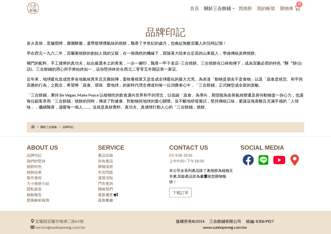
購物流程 (105, 166)
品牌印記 (34, 155)
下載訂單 (180, 192)
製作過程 (34, 177)
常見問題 (105, 172)
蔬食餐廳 (105, 200)
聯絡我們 (105, 189)
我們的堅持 (36, 161)
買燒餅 (245, 8)
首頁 (194, 8)
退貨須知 (105, 177)
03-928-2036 (180, 155)
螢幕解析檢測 (38, 200)
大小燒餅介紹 (38, 183)
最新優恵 (105, 194)
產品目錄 (105, 155)
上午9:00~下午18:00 (186, 161)
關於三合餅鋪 (219, 9)
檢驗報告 (34, 194)
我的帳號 (266, 8)
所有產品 (105, 161)
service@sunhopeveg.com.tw (57, 227)
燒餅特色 (34, 166)
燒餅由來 (34, 172)
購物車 (293, 7)
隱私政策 (34, 189)
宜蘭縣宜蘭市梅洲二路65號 (57, 221)
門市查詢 (105, 183)
